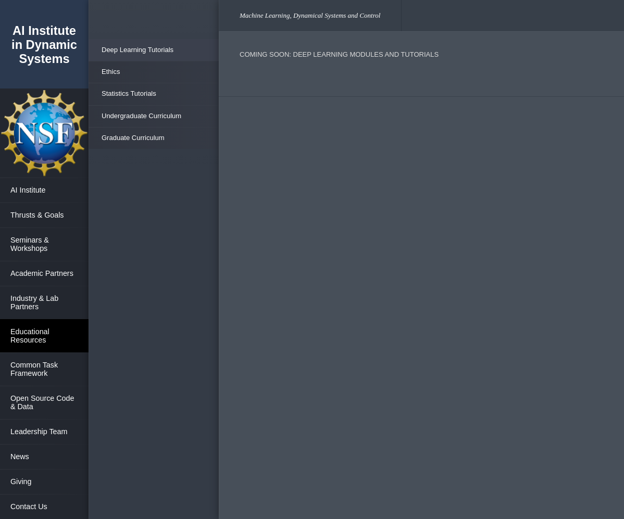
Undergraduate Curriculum (141, 116)
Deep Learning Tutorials (137, 50)
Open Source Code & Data (42, 402)
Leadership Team (38, 431)
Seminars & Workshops (29, 244)
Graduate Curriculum (133, 138)
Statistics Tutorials (129, 93)
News (19, 456)
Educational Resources (29, 335)
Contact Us (28, 506)
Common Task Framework (34, 369)
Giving (21, 481)
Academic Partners (41, 273)
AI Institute (28, 190)
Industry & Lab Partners (34, 302)
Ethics (111, 71)
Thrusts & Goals (37, 215)
